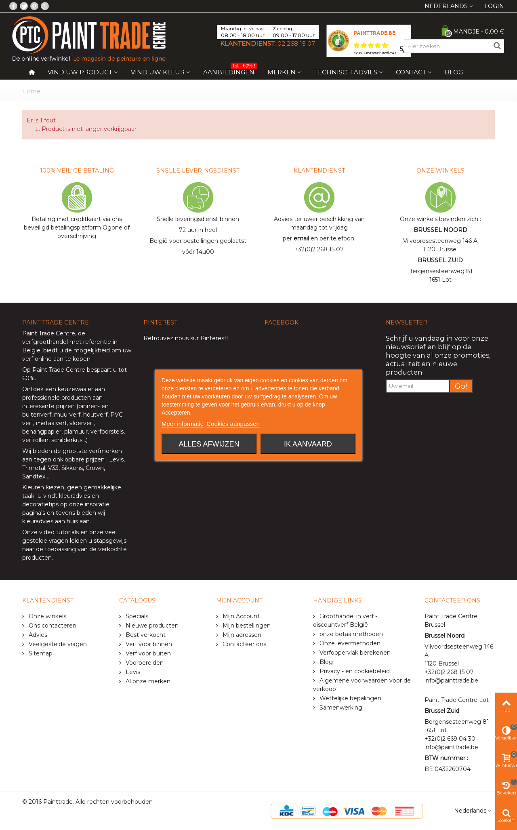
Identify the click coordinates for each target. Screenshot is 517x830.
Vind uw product (80, 72)
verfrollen (35, 440)
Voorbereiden (144, 662)
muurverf (67, 414)
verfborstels (107, 431)
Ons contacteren (51, 625)
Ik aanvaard (308, 444)
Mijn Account (240, 616)
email (301, 238)
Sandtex (33, 476)
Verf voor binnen (148, 644)
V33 (53, 468)
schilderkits (66, 440)
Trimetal (33, 468)
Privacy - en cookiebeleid (354, 671)
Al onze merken (147, 681)
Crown (95, 468)
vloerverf (81, 423)
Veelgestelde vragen (57, 644)
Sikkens (72, 468)
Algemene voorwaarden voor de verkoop (362, 685)
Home (31, 91)
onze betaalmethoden (350, 634)
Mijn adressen (241, 634)
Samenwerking (340, 707)
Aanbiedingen (230, 70)
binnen (88, 406)
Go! (461, 386)
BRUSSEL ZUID (440, 260)
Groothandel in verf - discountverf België (345, 620)
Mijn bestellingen (246, 625)
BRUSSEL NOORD (440, 230)
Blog (454, 72)
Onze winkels (46, 616)
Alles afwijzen (209, 444)
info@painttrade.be (451, 680)
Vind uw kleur (158, 72)
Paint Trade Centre (48, 333)
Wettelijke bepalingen (349, 698)
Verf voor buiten (147, 653)
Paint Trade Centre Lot (457, 700)
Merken (281, 72)
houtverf (95, 414)
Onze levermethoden (349, 643)
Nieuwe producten (151, 625)
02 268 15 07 (296, 43)
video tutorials (59, 532)
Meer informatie (183, 423)
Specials (136, 616)
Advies (37, 634)
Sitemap (40, 653)
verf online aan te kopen (56, 358)
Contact (411, 72)
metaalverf (51, 423)
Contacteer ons (243, 644)
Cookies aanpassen (233, 423)
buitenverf (36, 414)
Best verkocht (145, 634)
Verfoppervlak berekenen (354, 652)
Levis (116, 459)
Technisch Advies (345, 72)
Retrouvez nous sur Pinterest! (185, 338)
